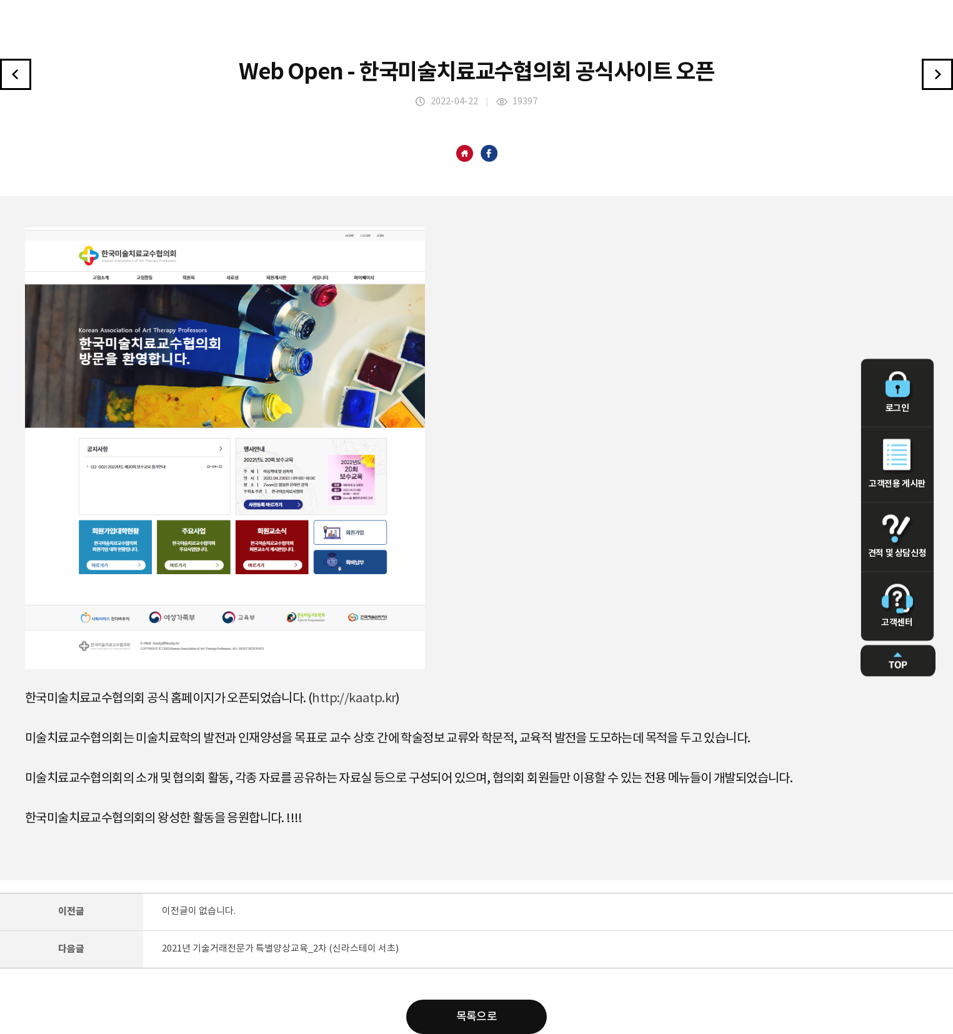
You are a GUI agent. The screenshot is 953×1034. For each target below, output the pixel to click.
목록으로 (476, 1016)
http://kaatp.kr (354, 699)
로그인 (897, 392)
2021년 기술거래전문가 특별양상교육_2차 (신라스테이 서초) (280, 948)
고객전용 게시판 (897, 464)
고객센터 (897, 605)
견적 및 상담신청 (897, 536)
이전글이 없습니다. (199, 911)
